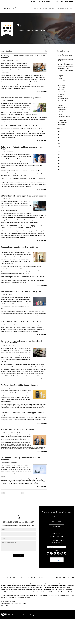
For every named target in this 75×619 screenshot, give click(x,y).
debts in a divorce (24, 471)
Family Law (51, 8)
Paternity (14, 151)
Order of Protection (62, 112)
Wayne (21, 585)
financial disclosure (15, 364)
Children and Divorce (63, 92)
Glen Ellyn (67, 583)
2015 (58, 164)
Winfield (46, 589)
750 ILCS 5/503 (20, 237)
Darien (12, 585)
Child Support (61, 89)
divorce (4, 213)
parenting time (4, 112)
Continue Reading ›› (41, 91)
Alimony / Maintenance (16, 60)
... (20, 492)
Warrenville (51, 589)
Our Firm (39, 8)
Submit (18, 555)
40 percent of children (22, 154)
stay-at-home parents (23, 75)
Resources (26, 615)
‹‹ (1, 492)
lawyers (21, 86)
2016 (58, 161)
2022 (58, 143)
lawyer (41, 479)
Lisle (64, 589)
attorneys (30, 117)
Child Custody (61, 87)
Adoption (60, 78)
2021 (58, 146)
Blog (56, 1)
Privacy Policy (11, 615)
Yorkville (60, 592)
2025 (58, 134)
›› (22, 492)
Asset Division (16, 198)
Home (34, 8)
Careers (32, 1)
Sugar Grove (54, 587)
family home (4, 299)
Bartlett (65, 585)
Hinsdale (3, 585)
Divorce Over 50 (17, 432)
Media (66, 8)
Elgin (55, 585)
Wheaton (56, 526)
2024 (58, 137)
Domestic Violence (62, 103)
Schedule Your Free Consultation (32, 30)
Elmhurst (33, 585)
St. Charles (56, 521)
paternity (18, 158)
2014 (58, 166)
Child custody (4, 103)
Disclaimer (19, 615)
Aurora (45, 585)
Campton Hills (4, 589)
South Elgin (60, 585)
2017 (58, 158)
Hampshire (3, 587)
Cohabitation (61, 94)
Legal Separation (62, 109)
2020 (58, 149)
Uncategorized (61, 124)
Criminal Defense (59, 8)
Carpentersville (47, 587)
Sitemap (32, 615)
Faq (38, 1)
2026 (58, 131)
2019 (58, 152)
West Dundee (31, 589)
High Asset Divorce (62, 107)
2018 (58, 155)
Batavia (8, 585)
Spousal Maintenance (63, 122)
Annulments (61, 83)
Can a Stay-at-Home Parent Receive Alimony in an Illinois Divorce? (65, 55)
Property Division (16, 345)
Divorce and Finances (63, 98)
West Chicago (39, 589)
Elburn (28, 585)
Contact (71, 8)
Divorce (45, 8)
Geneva (62, 583)
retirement (7, 442)
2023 (58, 140)
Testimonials (47, 1)
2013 (58, 169)
